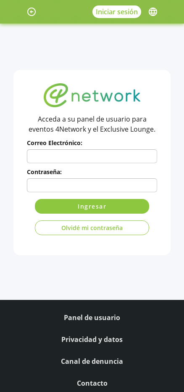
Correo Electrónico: (54, 143)
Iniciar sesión (117, 11)
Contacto (92, 383)
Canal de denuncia (92, 361)
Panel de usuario (92, 317)
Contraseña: (44, 172)
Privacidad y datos (92, 339)
